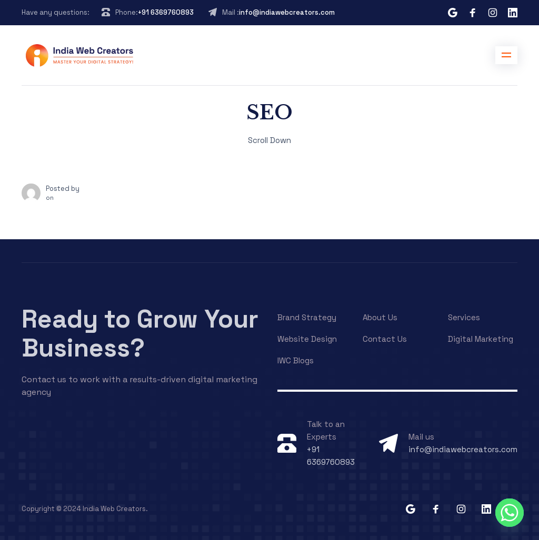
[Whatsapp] (509, 512)
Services (464, 317)
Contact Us (385, 339)
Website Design (307, 339)
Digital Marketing (480, 339)
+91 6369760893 (166, 12)
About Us (380, 317)
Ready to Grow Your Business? (140, 333)
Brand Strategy (306, 317)
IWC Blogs (295, 360)
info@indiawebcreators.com (287, 12)
